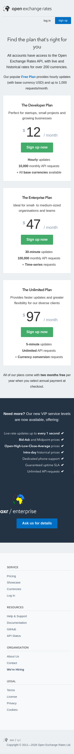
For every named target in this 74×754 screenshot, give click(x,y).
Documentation (17, 622)
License (12, 696)
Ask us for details (37, 523)
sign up (63, 20)
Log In (11, 595)
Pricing (11, 576)
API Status (14, 635)
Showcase (14, 582)
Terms (11, 690)
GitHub (11, 629)
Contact (12, 663)
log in (47, 20)
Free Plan (28, 77)
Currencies (14, 589)
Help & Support (17, 616)
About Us (13, 656)
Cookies (12, 709)
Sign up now (37, 147)
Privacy (12, 703)
